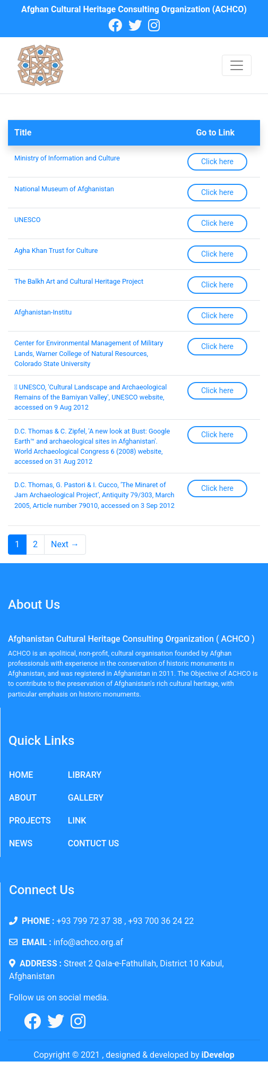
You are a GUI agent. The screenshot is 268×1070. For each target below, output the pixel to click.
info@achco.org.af (88, 942)
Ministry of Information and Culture (67, 158)
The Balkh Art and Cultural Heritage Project (78, 281)
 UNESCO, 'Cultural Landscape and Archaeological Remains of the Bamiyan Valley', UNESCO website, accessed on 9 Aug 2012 (90, 397)
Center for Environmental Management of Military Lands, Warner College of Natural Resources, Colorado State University (88, 353)
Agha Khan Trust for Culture (56, 250)
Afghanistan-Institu (43, 312)
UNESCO (27, 220)
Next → (65, 544)
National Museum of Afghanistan (64, 189)
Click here (217, 161)
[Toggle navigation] (237, 65)
